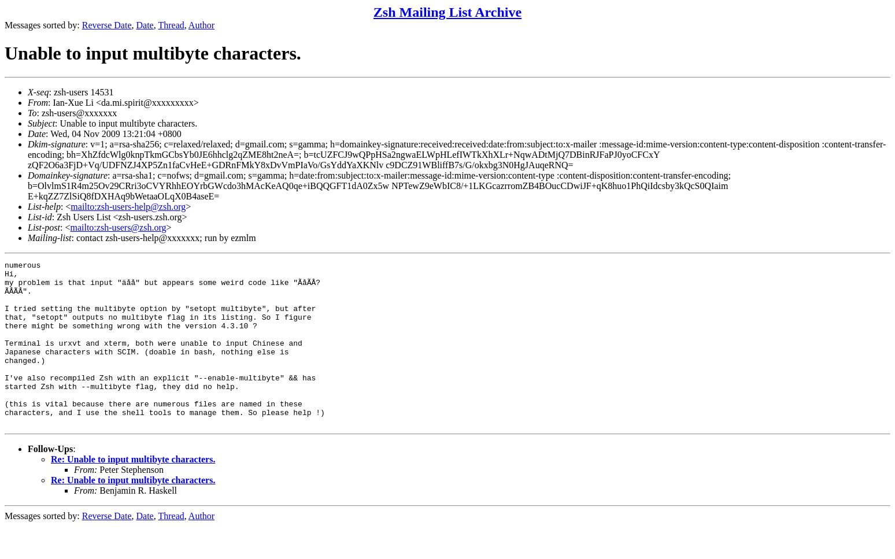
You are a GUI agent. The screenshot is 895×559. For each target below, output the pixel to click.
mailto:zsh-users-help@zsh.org (128, 207)
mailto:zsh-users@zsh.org (118, 227)
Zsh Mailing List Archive (447, 12)
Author (201, 25)
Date (145, 25)
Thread (171, 25)
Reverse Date (107, 25)
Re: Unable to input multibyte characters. (133, 492)
